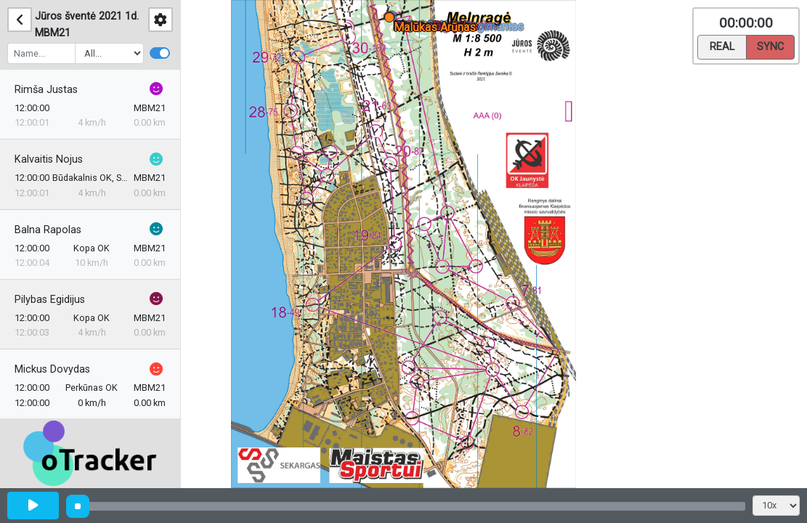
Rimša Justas (46, 90)
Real (722, 45)
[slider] (77, 506)
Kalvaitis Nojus (49, 159)
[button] (391, 20)
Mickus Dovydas (52, 369)
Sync (770, 45)
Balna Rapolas (48, 230)
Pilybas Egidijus (50, 299)
